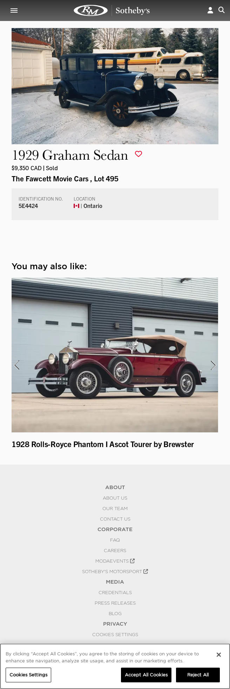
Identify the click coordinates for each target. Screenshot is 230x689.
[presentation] (16, 365)
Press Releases (115, 603)
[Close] (218, 654)
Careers (115, 550)
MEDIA (115, 582)
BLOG (115, 613)
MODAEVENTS (115, 561)
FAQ (115, 540)
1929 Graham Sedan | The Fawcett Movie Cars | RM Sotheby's (112, 10)
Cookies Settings (115, 634)
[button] (210, 10)
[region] (115, 666)
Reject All (198, 674)
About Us (115, 498)
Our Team (115, 508)
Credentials (115, 592)
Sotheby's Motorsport (115, 571)
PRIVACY (115, 624)
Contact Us (115, 519)
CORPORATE (115, 529)
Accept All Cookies (146, 674)
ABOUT (115, 487)
